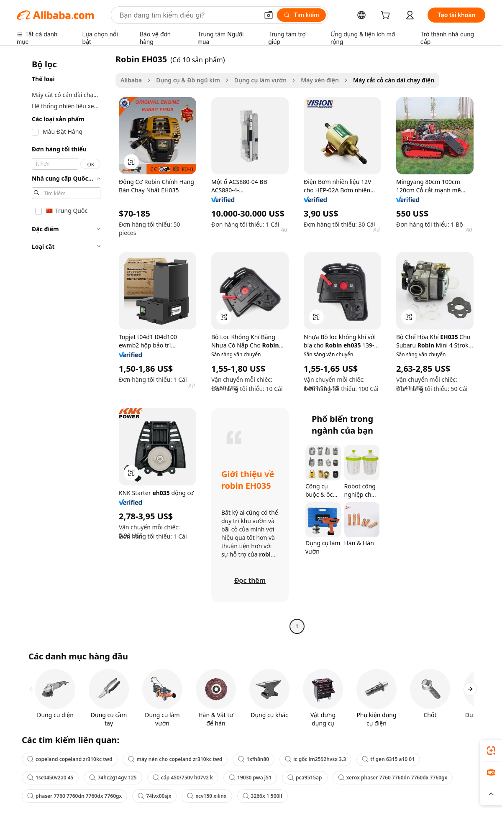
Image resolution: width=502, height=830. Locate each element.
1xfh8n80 (253, 759)
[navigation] (63, 343)
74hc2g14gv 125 (112, 777)
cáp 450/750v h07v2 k (183, 777)
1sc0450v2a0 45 (50, 777)
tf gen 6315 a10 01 (388, 759)
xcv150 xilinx (206, 795)
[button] (269, 15)
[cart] (387, 16)
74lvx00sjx (154, 795)
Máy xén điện (320, 80)
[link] (491, 750)
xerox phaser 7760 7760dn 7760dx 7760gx (393, 777)
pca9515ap (304, 777)
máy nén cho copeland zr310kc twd (175, 759)
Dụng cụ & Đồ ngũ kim (188, 80)
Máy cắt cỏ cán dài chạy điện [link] (393, 80)
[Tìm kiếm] (301, 15)
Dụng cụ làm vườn (260, 80)
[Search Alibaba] (188, 15)
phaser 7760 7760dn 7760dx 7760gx (74, 795)
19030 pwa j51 (250, 777)
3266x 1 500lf (263, 795)
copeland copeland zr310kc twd (69, 759)
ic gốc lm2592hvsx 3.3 (315, 759)
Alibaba (131, 80)
